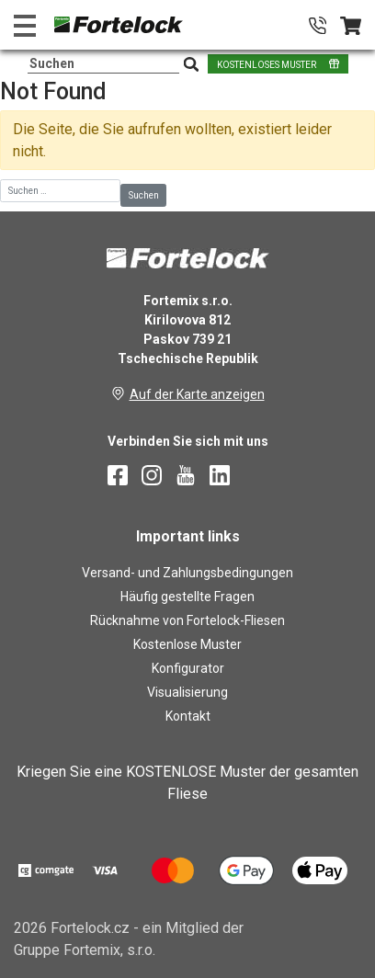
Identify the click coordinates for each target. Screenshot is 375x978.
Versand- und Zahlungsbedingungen (187, 572)
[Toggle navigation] (25, 25)
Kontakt (187, 716)
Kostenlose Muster (187, 644)
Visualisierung (187, 692)
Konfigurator (188, 668)
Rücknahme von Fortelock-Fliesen (187, 620)
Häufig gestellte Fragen (187, 596)
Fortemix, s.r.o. (109, 950)
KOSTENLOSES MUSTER (266, 65)
